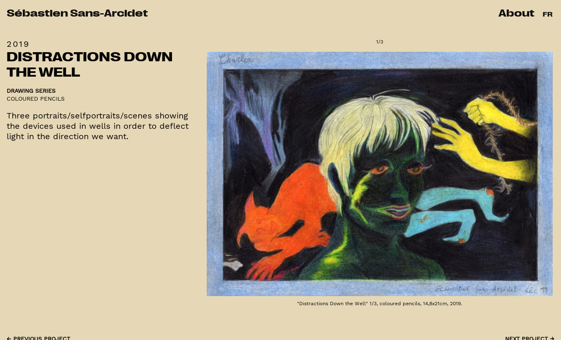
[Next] (467, 179)
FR (548, 15)
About (516, 14)
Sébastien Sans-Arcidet (77, 14)
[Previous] (292, 179)
